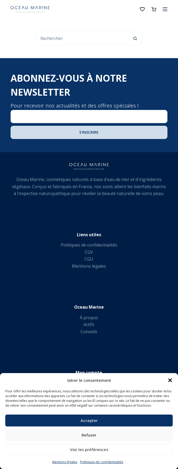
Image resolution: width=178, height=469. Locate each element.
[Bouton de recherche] (135, 38)
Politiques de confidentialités (101, 462)
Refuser (89, 435)
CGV (89, 252)
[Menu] (165, 9)
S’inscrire (89, 132)
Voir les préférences (89, 449)
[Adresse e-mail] (89, 116)
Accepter (89, 420)
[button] (170, 380)
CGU (89, 259)
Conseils (89, 332)
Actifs (88, 324)
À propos (89, 318)
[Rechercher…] (82, 38)
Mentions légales (64, 462)
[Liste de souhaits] (142, 9)
